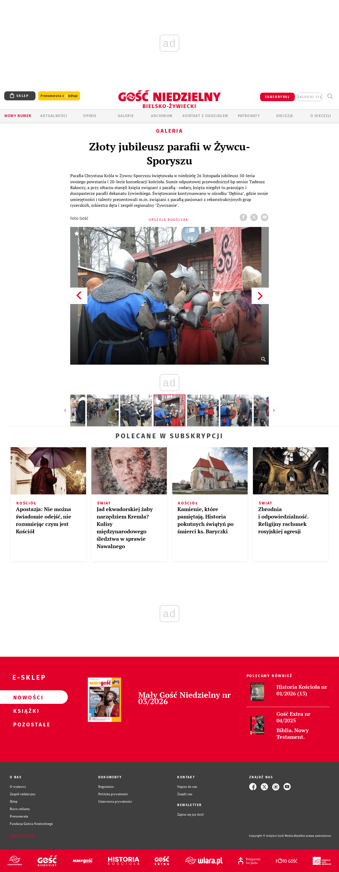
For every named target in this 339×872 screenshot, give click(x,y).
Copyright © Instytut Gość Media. (271, 836)
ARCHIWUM (161, 116)
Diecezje (284, 116)
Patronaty (249, 116)
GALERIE (126, 116)
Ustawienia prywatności (115, 801)
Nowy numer (18, 116)
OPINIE (89, 116)
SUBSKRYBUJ (277, 97)
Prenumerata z (59, 96)
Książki (25, 711)
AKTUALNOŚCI (53, 116)
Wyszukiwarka (330, 96)
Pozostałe (25, 724)
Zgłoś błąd (22, 836)
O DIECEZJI (320, 116)
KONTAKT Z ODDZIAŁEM (205, 116)
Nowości (25, 697)
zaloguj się (310, 97)
